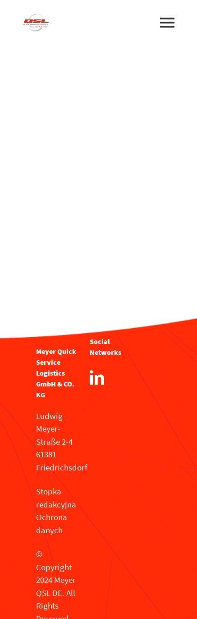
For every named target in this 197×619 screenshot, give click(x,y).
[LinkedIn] (97, 377)
